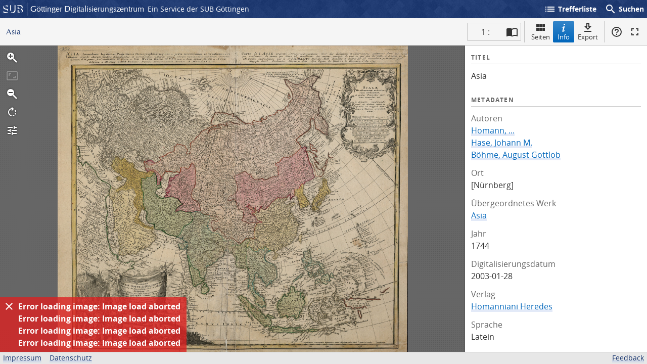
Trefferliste (570, 9)
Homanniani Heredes (511, 306)
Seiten (540, 31)
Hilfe (617, 32)
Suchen (624, 9)
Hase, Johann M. (501, 142)
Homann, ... (493, 130)
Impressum (22, 357)
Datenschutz (71, 357)
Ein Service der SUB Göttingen (198, 9)
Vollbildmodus (635, 32)
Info (564, 31)
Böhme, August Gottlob (516, 154)
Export (588, 31)
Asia (479, 215)
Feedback (628, 357)
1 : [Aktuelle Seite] (485, 31)
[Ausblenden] (9, 306)
